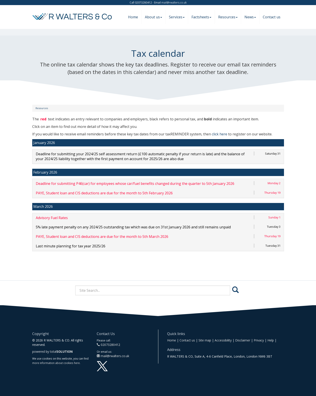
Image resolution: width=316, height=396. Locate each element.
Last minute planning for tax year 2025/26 (70, 246)
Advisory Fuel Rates (52, 217)
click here (219, 134)
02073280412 (108, 345)
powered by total (52, 351)
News (250, 17)
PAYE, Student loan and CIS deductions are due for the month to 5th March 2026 (102, 236)
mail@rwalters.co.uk (174, 2)
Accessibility (223, 340)
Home (133, 17)
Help (270, 340)
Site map (205, 340)
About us (153, 17)
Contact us (271, 17)
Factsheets (201, 17)
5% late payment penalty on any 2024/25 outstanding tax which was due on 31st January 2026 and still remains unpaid (133, 227)
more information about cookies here (56, 363)
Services (177, 17)
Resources (228, 17)
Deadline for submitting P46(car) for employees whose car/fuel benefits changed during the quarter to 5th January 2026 (135, 183)
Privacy (259, 340)
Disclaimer (242, 340)
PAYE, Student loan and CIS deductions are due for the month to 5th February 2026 (104, 193)
